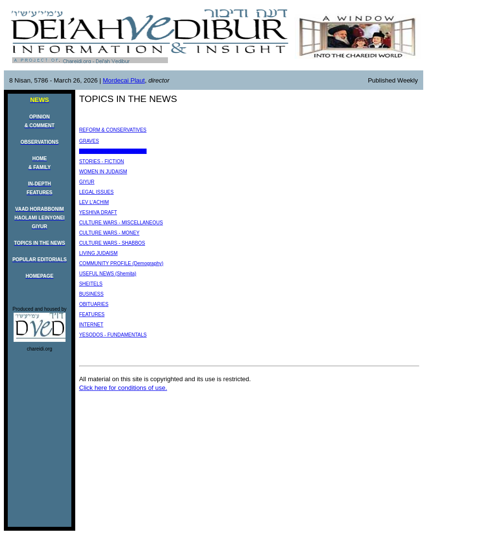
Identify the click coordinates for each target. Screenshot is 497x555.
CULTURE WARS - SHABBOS (112, 243)
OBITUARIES (94, 304)
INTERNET (91, 324)
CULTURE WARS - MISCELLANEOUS (121, 222)
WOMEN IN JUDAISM (103, 171)
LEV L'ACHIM (94, 202)
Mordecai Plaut (124, 80)
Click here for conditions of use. (123, 387)
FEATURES (92, 314)
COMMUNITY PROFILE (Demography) (121, 263)
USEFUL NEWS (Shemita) (107, 273)
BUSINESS (91, 294)
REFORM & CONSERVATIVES (113, 130)
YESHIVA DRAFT (98, 212)
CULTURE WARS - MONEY (109, 232)
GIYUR (87, 182)
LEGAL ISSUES (96, 192)
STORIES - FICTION (101, 161)
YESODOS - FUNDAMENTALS (113, 151)
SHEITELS (90, 283)
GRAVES (89, 141)
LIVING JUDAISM (98, 253)
